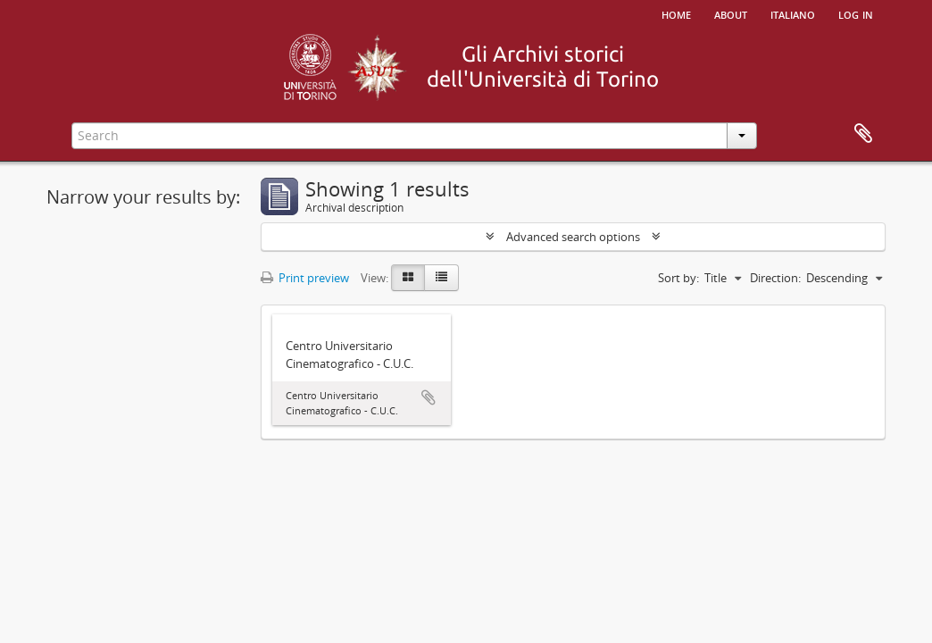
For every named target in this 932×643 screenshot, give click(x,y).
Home (676, 13)
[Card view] (408, 277)
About (730, 13)
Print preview (305, 278)
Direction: (775, 278)
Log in (855, 13)
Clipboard (863, 134)
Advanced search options (573, 237)
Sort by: (678, 278)
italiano (792, 13)
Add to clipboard (428, 397)
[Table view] (441, 277)
